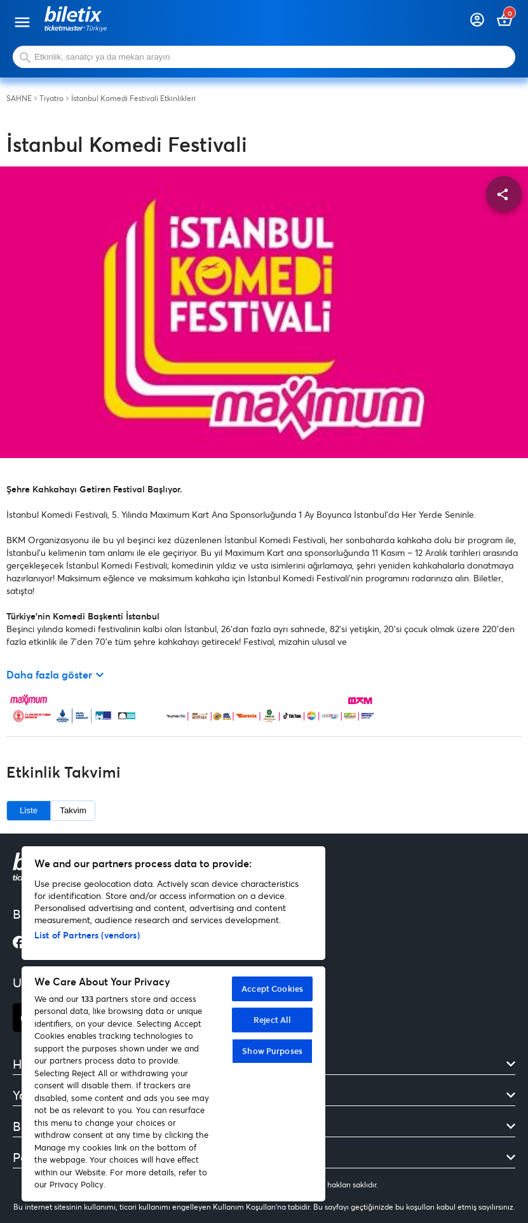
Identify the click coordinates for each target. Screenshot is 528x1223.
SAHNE (19, 98)
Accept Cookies (272, 988)
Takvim (73, 810)
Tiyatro (51, 98)
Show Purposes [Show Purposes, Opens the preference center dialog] (272, 1051)
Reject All (272, 1019)
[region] (173, 1024)
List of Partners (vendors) (87, 935)
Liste (28, 810)
